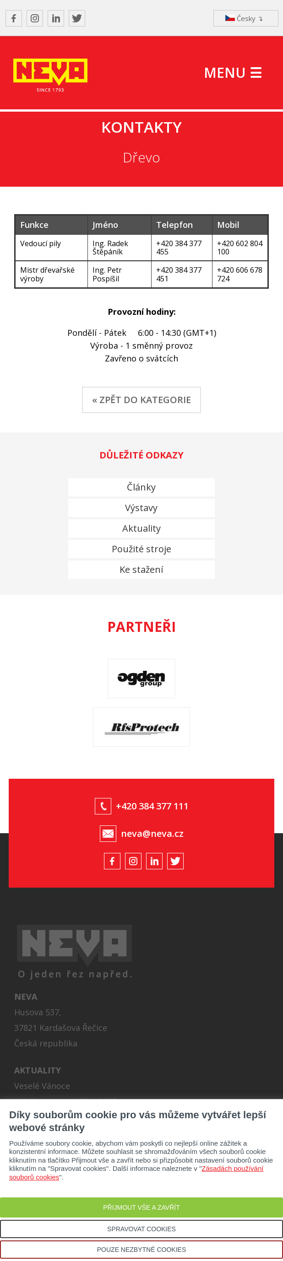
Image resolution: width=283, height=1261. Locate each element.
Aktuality (141, 528)
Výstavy (141, 507)
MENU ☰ (233, 72)
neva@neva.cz (152, 833)
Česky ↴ (244, 18)
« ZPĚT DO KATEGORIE (141, 399)
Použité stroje (141, 549)
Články (141, 487)
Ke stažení (141, 569)
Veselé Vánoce (42, 1085)
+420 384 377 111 (152, 806)
